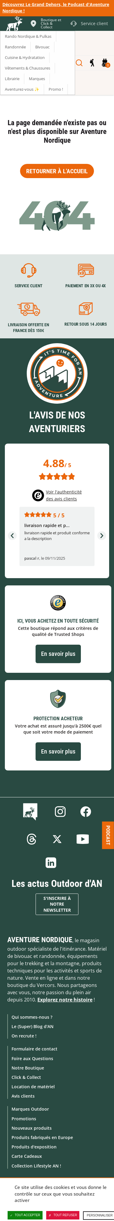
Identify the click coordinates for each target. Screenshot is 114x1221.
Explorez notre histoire (64, 999)
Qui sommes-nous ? (32, 1017)
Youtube (83, 839)
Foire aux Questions (32, 1058)
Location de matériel (33, 1086)
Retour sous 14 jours (85, 324)
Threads (32, 839)
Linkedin (51, 862)
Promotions (24, 1119)
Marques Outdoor (30, 1109)
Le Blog (31, 811)
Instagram (60, 811)
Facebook (86, 811)
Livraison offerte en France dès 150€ (28, 328)
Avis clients (23, 1096)
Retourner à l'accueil (57, 171)
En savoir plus (58, 653)
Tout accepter (25, 1215)
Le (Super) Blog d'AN (33, 1026)
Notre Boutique (28, 1068)
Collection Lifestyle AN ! (36, 1166)
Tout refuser (63, 1215)
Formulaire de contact (34, 1049)
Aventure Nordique (39, 940)
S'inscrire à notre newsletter (57, 904)
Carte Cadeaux (27, 1156)
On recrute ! (24, 1036)
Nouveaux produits (32, 1128)
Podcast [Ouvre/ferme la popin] (108, 835)
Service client (29, 285)
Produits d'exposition (34, 1147)
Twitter (57, 839)
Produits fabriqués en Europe (42, 1137)
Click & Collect (26, 1077)
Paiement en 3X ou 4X (85, 285)
